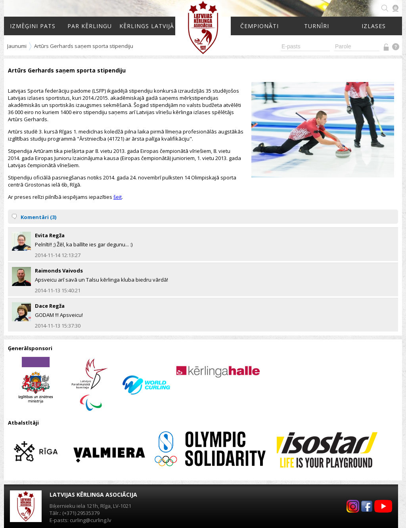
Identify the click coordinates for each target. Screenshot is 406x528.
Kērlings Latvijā (146, 26)
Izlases (374, 26)
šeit (117, 196)
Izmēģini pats (33, 26)
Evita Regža (50, 235)
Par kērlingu (89, 26)
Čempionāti (259, 26)
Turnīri (316, 26)
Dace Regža (50, 305)
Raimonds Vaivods (59, 270)
